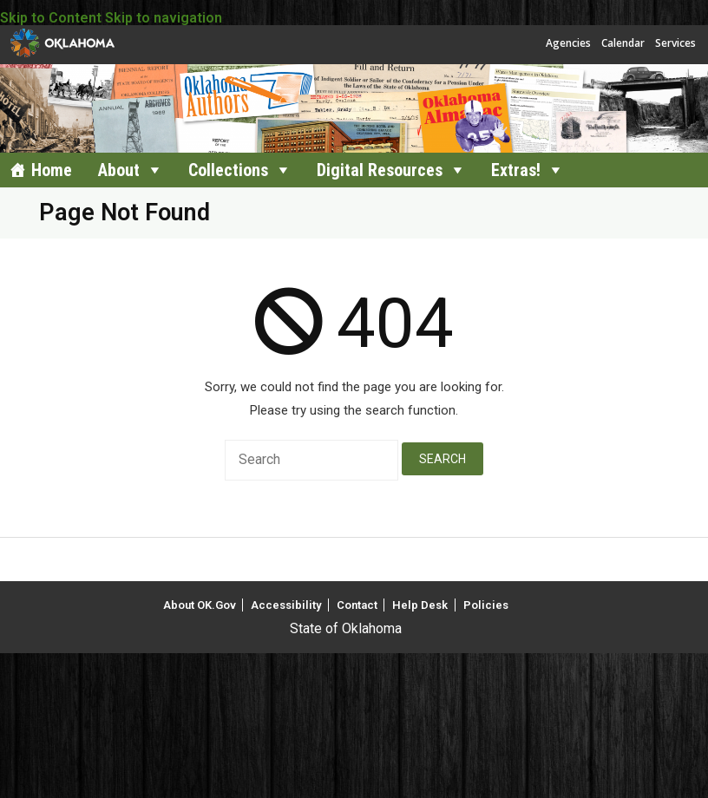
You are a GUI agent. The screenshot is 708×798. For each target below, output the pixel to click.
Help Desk (420, 605)
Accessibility (286, 605)
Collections (228, 170)
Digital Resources (379, 170)
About (119, 170)
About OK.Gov (199, 605)
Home (51, 170)
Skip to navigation (163, 18)
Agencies (568, 43)
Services (675, 43)
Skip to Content (51, 18)
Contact (357, 605)
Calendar (623, 43)
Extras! (516, 170)
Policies (485, 605)
